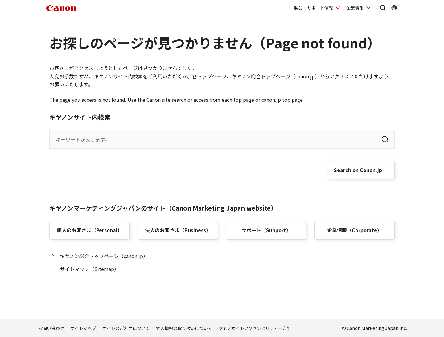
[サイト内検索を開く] (383, 7)
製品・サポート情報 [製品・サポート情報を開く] (313, 8)
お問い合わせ (51, 328)
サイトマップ (83, 328)
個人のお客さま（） (89, 230)
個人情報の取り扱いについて (184, 328)
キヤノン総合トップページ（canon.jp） (104, 256)
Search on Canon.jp (358, 170)
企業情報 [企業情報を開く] (355, 8)
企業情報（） (354, 230)
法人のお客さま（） (178, 230)
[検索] (385, 139)
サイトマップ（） (89, 269)
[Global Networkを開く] (394, 7)
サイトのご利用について (126, 328)
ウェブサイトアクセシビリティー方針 (254, 328)
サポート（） (266, 230)
